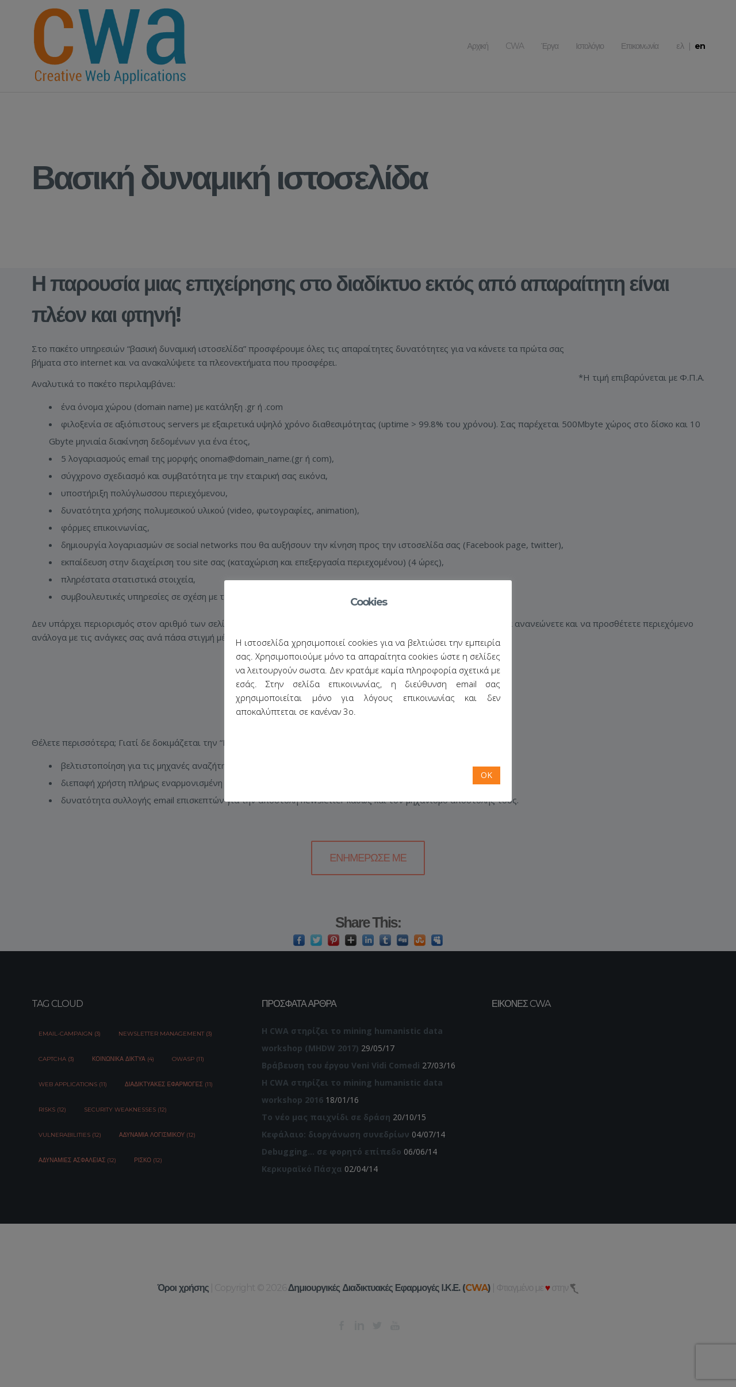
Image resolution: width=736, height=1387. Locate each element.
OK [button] (486, 774)
